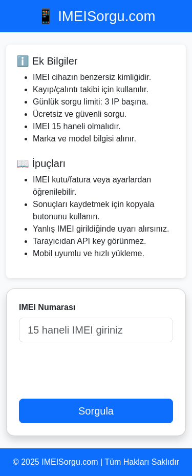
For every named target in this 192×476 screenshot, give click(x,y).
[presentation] (97, 370)
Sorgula (96, 411)
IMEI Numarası (47, 307)
